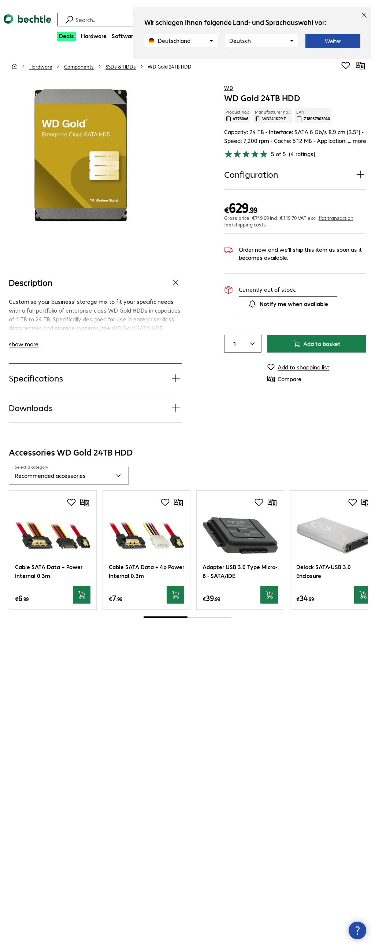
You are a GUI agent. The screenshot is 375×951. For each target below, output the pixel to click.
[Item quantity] (233, 343)
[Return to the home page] (27, 25)
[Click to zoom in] (81, 155)
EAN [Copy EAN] (313, 115)
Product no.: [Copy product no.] (237, 115)
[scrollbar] (187, 617)
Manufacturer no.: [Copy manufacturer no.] (272, 115)
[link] (169, 66)
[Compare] (360, 65)
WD (228, 87)
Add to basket (317, 343)
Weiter (333, 41)
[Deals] (66, 36)
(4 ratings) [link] (302, 154)
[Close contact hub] (357, 930)
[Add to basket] (81, 595)
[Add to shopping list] (346, 65)
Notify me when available (288, 303)
